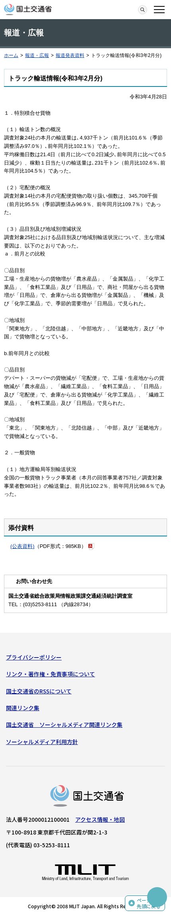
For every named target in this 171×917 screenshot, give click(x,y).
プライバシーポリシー (34, 657)
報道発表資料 (70, 55)
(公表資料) (22, 546)
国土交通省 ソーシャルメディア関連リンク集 (64, 724)
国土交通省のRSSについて (39, 691)
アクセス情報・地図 (100, 819)
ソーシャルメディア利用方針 (42, 742)
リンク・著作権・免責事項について (50, 674)
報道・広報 (37, 55)
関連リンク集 (22, 708)
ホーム (11, 55)
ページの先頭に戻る (149, 903)
